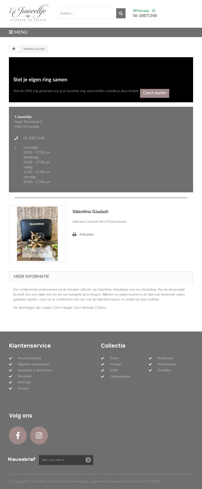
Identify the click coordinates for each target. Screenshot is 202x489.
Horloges (116, 364)
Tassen (114, 358)
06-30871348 (145, 16)
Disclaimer (25, 376)
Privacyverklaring (29, 358)
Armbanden (165, 358)
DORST (155, 481)
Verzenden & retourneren (35, 370)
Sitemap (54, 481)
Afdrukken (86, 234)
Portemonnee (167, 364)
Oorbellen (164, 370)
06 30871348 (33, 138)
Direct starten (154, 93)
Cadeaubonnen (120, 376)
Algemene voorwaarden (34, 364)
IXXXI (114, 370)
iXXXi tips (24, 382)
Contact (23, 388)
